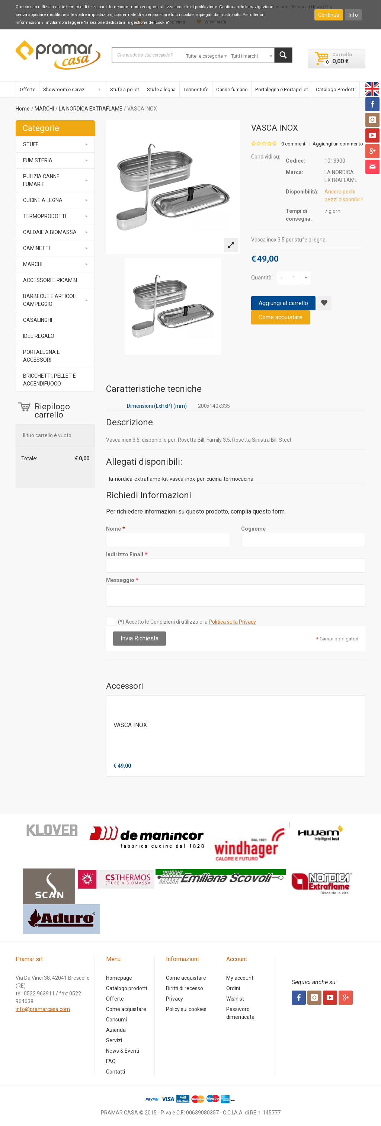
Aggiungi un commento (338, 144)
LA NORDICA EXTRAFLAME (90, 109)
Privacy (174, 999)
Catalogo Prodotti (336, 89)
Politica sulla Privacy (232, 622)
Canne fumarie (231, 89)
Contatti (115, 1072)
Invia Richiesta (140, 638)
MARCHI (44, 109)
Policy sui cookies (186, 1009)
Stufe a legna (161, 89)
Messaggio (120, 580)
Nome (113, 529)
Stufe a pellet (124, 89)
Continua (328, 15)
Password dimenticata (240, 1013)
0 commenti (294, 144)
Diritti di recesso (184, 988)
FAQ (111, 1061)
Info (353, 15)
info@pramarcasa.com (43, 1009)
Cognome (253, 529)
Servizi (114, 1040)
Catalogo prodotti (126, 988)
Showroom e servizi (64, 89)
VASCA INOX (130, 725)
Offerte (27, 89)
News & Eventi (122, 1051)
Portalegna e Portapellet (281, 89)
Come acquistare (280, 317)
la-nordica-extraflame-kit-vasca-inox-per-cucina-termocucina (181, 479)
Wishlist (235, 999)
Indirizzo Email (124, 554)
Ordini (233, 988)
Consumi (116, 1020)
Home (23, 109)
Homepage (119, 978)
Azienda (116, 1030)
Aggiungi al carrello (283, 303)
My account (239, 978)
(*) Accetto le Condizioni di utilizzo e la (187, 622)
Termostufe (195, 89)
